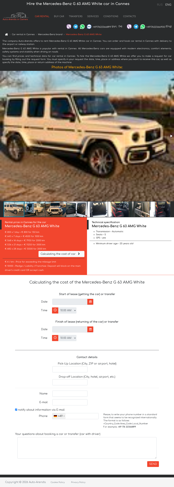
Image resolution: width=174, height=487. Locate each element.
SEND (153, 464)
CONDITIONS (110, 16)
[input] (69, 302)
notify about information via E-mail (40, 409)
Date (44, 301)
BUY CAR (59, 16)
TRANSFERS (76, 16)
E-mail (43, 402)
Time (44, 310)
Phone (43, 416)
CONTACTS (129, 16)
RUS (160, 4)
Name (43, 393)
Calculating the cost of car (61, 254)
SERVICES (93, 16)
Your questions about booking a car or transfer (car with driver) (57, 434)
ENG (168, 4)
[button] (171, 136)
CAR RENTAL (42, 16)
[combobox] (58, 416)
